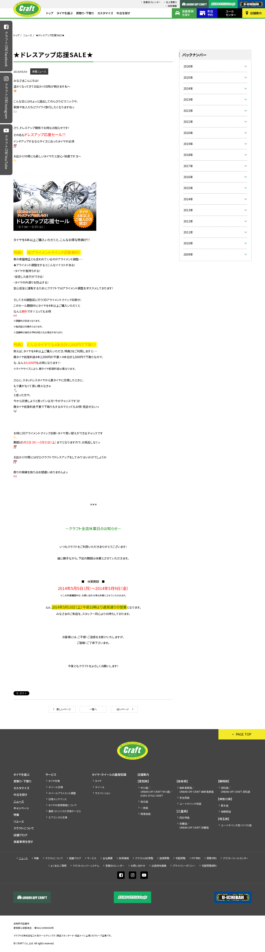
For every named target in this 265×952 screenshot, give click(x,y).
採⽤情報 (172, 5)
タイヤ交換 (54, 781)
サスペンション (103, 793)
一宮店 (144, 807)
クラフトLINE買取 (144, 858)
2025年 (188, 77)
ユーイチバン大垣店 (190, 803)
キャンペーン (21, 808)
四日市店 (184, 817)
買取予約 (212, 858)
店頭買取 (164, 858)
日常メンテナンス (57, 799)
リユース (18, 821)
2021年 (188, 122)
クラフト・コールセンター (235, 858)
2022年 (188, 111)
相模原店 (226, 811)
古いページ (123, 709)
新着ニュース (39, 71)
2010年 (188, 243)
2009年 (188, 254)
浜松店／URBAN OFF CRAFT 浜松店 (235, 789)
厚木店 (224, 805)
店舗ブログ (20, 835)
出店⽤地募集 (159, 865)
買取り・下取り (85, 13)
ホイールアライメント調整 (62, 793)
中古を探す (123, 13)
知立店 (144, 801)
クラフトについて (23, 828)
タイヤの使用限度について (62, 805)
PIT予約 (196, 858)
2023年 (188, 99)
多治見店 (184, 797)
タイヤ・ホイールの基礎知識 (109, 774)
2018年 (188, 155)
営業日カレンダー (152, 2)
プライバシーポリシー (184, 865)
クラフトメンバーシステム (86, 865)
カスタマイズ (105, 13)
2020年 (188, 133)
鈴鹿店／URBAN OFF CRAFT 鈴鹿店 (194, 825)
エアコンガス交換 (57, 817)
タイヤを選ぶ (65, 13)
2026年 (188, 66)
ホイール (100, 787)
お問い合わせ (138, 865)
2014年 (188, 199)
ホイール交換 (55, 787)
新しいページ (64, 709)
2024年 (188, 88)
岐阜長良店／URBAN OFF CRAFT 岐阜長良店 (196, 789)
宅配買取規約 (209, 865)
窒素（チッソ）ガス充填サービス (64, 811)
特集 (16, 815)
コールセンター (231, 13)
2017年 (188, 166)
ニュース (27, 35)
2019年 (188, 144)
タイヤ (98, 781)
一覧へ (93, 709)
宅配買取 (181, 858)
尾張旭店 (146, 813)
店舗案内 (256, 13)
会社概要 (108, 858)
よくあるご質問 (58, 865)
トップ (49, 13)
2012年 (188, 221)
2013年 (188, 210)
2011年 (188, 232)
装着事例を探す (188, 13)
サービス (50, 774)
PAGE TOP (243, 734)
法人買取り (171, 2)
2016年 (188, 177)
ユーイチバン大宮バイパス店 (236, 825)
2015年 (188, 188)
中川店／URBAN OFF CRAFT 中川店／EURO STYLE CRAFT (156, 791)
